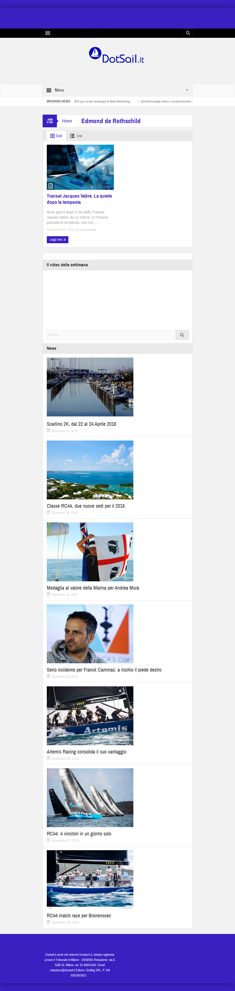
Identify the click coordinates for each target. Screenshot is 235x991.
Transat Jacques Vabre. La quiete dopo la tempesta (79, 199)
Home (67, 121)
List (75, 136)
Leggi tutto (57, 240)
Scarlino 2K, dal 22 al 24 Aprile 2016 (81, 424)
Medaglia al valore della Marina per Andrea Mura (93, 587)
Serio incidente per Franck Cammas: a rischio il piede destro (104, 669)
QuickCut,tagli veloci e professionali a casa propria (181, 101)
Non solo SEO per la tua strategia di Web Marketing (101, 101)
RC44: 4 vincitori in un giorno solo (79, 833)
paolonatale (88, 230)
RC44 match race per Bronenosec (79, 915)
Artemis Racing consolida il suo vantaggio (86, 751)
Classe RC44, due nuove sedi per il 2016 (86, 506)
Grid (55, 136)
